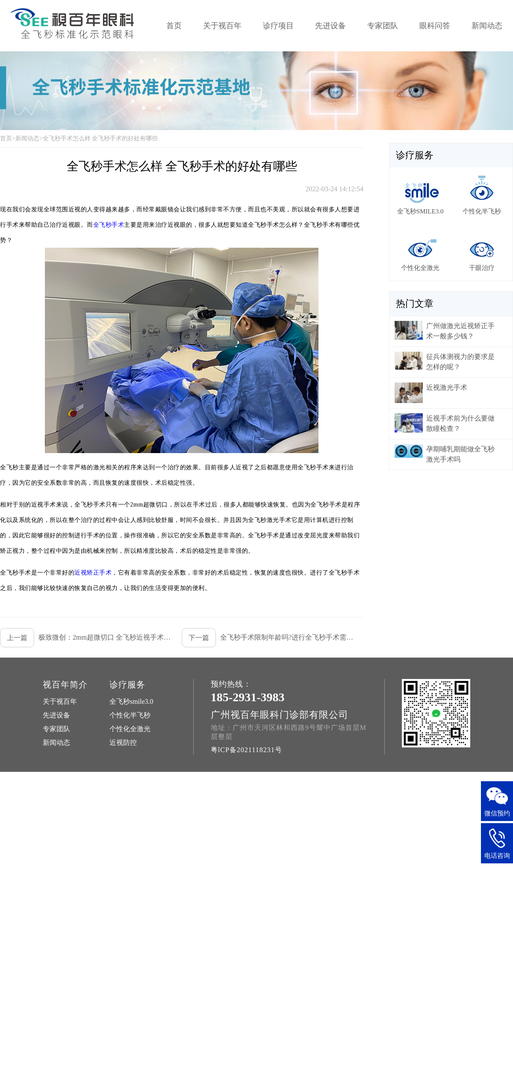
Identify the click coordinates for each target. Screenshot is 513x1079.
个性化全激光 (129, 728)
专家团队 (382, 25)
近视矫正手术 (93, 572)
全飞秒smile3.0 (131, 701)
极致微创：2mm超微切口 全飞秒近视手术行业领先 (86, 637)
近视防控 (123, 742)
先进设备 (330, 25)
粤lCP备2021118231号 (246, 749)
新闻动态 (487, 25)
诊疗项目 (278, 25)
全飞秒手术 (108, 225)
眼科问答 (434, 25)
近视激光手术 (446, 387)
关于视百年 (222, 25)
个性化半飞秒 (129, 715)
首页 (174, 25)
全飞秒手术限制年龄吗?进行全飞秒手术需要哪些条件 (268, 637)
